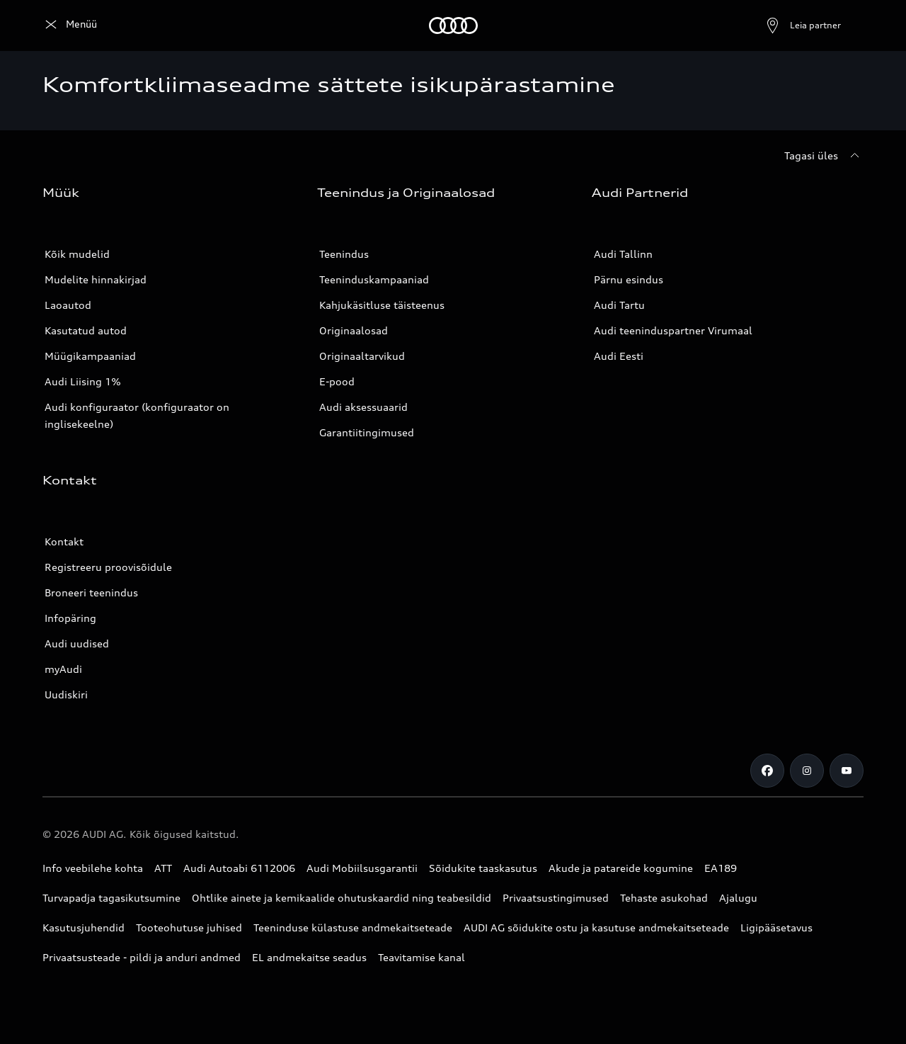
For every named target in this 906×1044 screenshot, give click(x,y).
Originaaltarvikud (362, 356)
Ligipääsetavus (776, 927)
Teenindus (344, 254)
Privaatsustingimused (556, 898)
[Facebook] (767, 771)
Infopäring (70, 618)
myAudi (63, 669)
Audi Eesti (618, 356)
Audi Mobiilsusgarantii (362, 868)
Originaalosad (353, 330)
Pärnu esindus (628, 279)
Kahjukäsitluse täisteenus (382, 305)
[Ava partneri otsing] (769, 25)
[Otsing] (847, 25)
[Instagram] (807, 771)
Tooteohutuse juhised (189, 927)
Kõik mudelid (77, 254)
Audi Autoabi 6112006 (239, 868)
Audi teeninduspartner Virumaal (673, 330)
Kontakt (64, 541)
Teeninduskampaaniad (374, 279)
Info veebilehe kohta (92, 868)
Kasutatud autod (86, 330)
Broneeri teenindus (91, 592)
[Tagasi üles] (824, 155)
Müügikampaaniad (90, 356)
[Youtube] (847, 771)
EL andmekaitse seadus (309, 957)
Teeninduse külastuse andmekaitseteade (352, 927)
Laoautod (68, 305)
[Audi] (66, 25)
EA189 (720, 868)
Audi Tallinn (623, 254)
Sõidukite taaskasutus (483, 868)
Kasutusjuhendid (83, 927)
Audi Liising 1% (83, 381)
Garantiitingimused (366, 432)
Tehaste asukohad (664, 898)
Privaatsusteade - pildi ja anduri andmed (141, 957)
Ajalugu (738, 898)
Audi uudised (77, 643)
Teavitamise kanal (421, 957)
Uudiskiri (66, 694)
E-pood (337, 381)
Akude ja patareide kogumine (621, 868)
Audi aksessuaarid (363, 407)
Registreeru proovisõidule (108, 567)
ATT (163, 868)
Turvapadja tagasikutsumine (111, 898)
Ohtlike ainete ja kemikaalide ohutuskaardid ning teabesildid (341, 898)
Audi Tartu (619, 305)
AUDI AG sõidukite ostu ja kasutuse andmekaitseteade (596, 927)
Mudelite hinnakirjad (96, 279)
